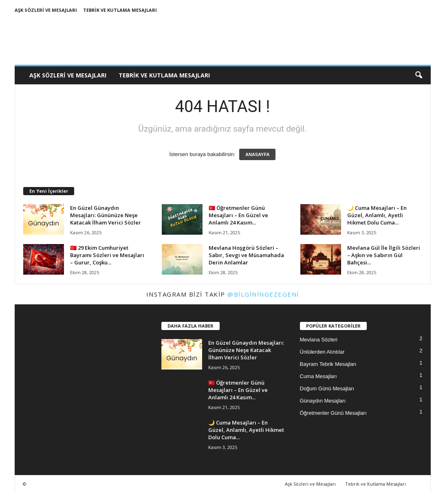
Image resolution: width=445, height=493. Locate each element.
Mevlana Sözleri (319, 340)
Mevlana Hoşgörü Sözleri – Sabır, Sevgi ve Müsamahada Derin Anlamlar (246, 255)
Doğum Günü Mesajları (327, 388)
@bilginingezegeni (263, 294)
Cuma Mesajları (318, 376)
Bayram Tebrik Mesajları (328, 364)
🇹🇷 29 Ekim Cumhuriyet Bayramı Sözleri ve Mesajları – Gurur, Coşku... (107, 255)
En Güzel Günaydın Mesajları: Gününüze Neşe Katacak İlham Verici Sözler (105, 215)
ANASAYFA (257, 154)
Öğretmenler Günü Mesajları (333, 413)
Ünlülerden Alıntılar (322, 352)
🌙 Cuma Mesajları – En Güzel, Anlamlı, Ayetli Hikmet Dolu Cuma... (377, 215)
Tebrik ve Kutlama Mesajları (120, 10)
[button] (418, 75)
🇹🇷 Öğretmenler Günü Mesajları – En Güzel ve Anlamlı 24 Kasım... (238, 215)
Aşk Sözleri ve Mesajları (46, 10)
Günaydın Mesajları (323, 401)
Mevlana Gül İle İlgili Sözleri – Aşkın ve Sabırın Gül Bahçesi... (383, 255)
